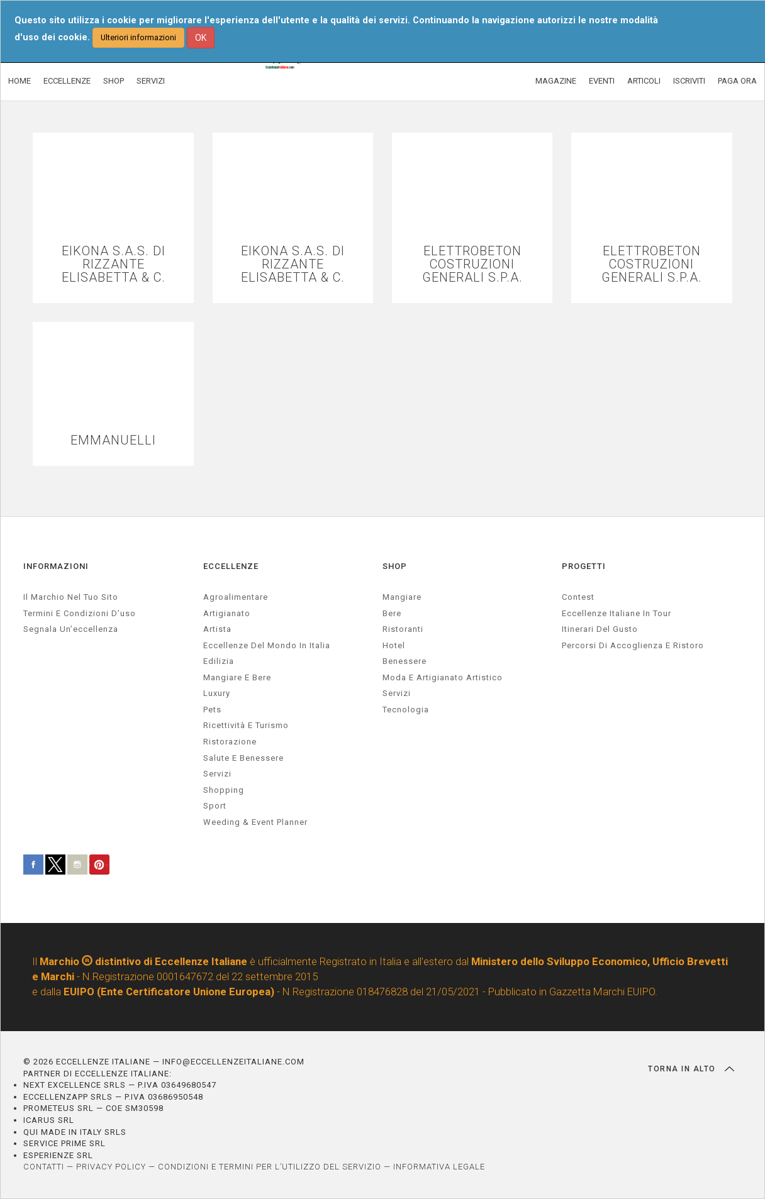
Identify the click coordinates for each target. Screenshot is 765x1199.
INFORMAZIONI (56, 566)
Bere (391, 613)
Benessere (404, 661)
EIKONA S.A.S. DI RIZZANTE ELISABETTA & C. (113, 264)
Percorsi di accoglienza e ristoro (633, 645)
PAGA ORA (737, 81)
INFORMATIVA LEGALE (439, 1166)
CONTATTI (43, 1166)
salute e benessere (243, 758)
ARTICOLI (644, 81)
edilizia (218, 661)
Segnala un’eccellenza (70, 629)
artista (217, 629)
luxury (216, 693)
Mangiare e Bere (237, 677)
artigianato (226, 613)
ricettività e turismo (246, 725)
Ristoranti (402, 629)
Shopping (223, 790)
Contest (578, 597)
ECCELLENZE (67, 81)
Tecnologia (405, 709)
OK (200, 38)
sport (214, 805)
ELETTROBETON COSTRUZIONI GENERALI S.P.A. (472, 264)
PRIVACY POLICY (111, 1166)
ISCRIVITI (689, 81)
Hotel (393, 645)
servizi (217, 773)
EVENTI (602, 81)
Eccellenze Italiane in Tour (616, 613)
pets (212, 709)
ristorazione (230, 741)
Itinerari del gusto (600, 629)
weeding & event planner (255, 822)
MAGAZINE (555, 81)
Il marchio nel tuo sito (70, 597)
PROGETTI (584, 566)
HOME (19, 81)
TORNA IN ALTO (691, 1068)
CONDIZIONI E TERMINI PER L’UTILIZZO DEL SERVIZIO (269, 1166)
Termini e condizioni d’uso (79, 613)
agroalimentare (235, 597)
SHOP (113, 81)
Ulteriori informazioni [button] (138, 37)
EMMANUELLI (113, 440)
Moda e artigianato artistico (442, 677)
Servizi (396, 693)
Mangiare (402, 597)
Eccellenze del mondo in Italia (266, 645)
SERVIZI (151, 81)
